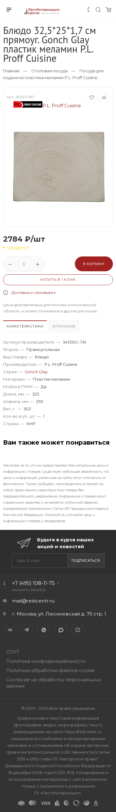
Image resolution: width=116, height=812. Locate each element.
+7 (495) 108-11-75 (33, 583)
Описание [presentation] (63, 326)
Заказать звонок (29, 590)
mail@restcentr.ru (33, 601)
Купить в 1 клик (58, 279)
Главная (11, 70)
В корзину (94, 264)
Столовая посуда (49, 70)
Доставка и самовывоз (33, 292)
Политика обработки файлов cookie (50, 670)
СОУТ (12, 652)
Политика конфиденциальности (45, 661)
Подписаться (85, 560)
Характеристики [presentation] (25, 326)
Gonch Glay (36, 371)
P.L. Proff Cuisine (47, 105)
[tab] (25, 327)
